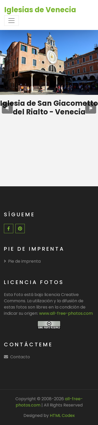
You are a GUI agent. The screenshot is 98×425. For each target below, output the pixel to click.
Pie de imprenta (22, 261)
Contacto (20, 357)
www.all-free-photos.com (66, 313)
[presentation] (7, 108)
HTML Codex (62, 415)
